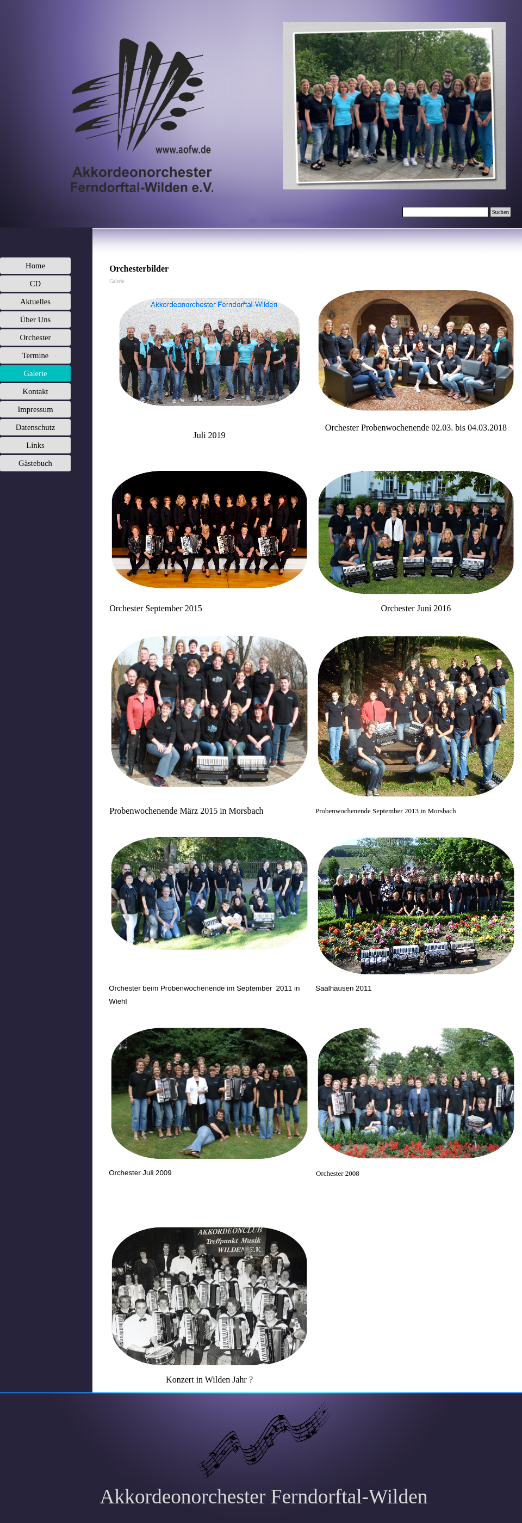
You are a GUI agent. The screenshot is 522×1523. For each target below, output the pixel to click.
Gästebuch (35, 463)
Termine (35, 355)
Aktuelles (35, 301)
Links (35, 445)
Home (35, 265)
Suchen (500, 212)
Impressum (35, 409)
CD (35, 283)
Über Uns (35, 319)
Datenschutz (35, 427)
